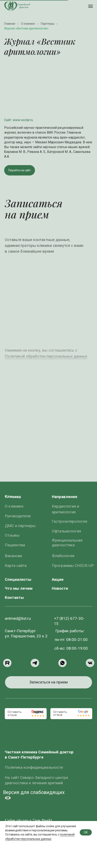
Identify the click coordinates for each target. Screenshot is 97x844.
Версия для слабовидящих (34, 792)
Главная (9, 23)
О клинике (28, 23)
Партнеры (47, 23)
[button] (48, 682)
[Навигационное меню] (90, 6)
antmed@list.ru (18, 618)
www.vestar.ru (23, 120)
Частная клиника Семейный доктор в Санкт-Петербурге (39, 755)
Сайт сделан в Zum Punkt (28, 820)
